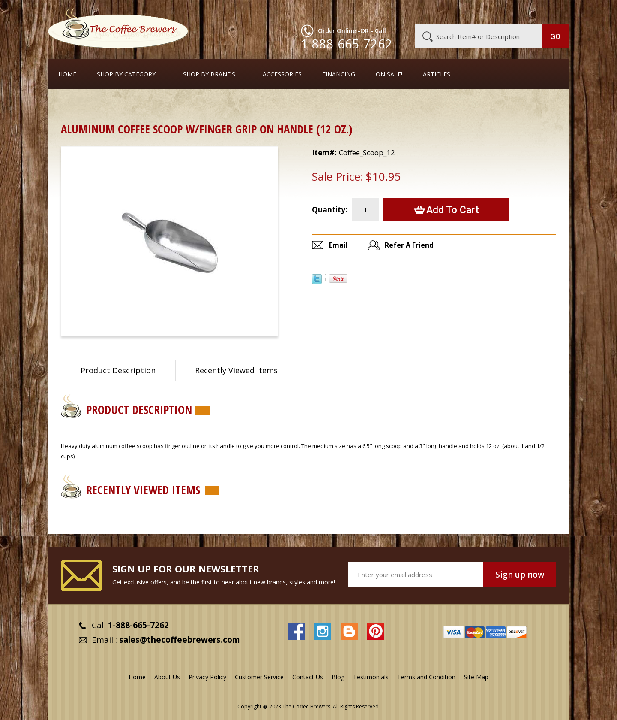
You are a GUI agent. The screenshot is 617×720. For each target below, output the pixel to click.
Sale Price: (337, 176)
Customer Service (457, 12)
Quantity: (329, 210)
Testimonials (371, 677)
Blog (496, 12)
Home (67, 74)
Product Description (118, 370)
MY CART (552, 11)
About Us (412, 12)
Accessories (282, 74)
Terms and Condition (426, 677)
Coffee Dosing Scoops (121, 105)
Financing (338, 74)
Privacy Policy (207, 677)
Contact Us (307, 677)
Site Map (476, 677)
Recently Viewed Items (236, 370)
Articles (436, 74)
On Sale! (389, 74)
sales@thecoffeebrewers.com (179, 639)
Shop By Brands (209, 74)
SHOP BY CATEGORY (126, 74)
